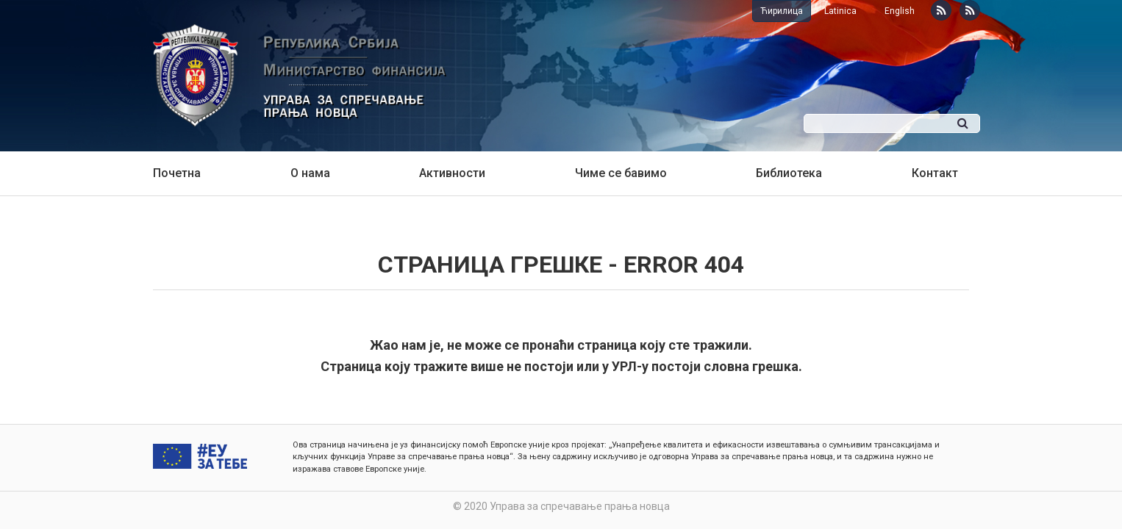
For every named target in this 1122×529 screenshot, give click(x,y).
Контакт (935, 173)
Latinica (840, 11)
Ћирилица (781, 11)
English (900, 11)
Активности (452, 173)
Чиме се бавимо (621, 173)
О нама (310, 173)
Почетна (177, 173)
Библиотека (789, 173)
